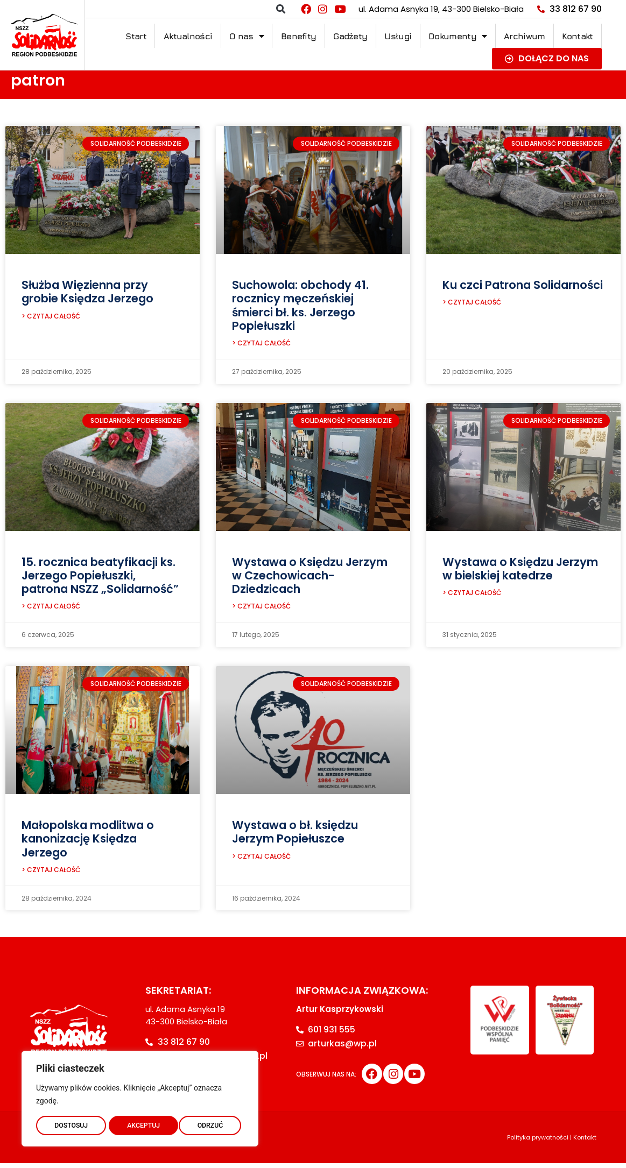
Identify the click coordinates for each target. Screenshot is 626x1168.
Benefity (298, 36)
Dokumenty (457, 36)
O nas (246, 36)
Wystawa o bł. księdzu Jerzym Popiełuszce (295, 835)
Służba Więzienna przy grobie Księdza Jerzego (87, 291)
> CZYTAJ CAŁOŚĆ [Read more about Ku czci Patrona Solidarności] (471, 303)
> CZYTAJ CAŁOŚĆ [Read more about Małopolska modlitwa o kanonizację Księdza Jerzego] (51, 874)
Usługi (397, 36)
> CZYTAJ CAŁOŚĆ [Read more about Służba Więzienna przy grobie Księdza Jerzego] (51, 317)
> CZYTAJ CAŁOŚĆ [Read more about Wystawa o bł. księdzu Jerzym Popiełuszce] (261, 861)
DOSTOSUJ (71, 1123)
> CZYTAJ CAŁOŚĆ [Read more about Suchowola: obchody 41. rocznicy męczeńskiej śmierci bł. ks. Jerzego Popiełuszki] (261, 344)
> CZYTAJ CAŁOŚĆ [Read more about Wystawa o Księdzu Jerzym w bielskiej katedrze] (471, 595)
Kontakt (577, 36)
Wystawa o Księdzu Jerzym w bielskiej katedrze (520, 570)
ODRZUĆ (139, 1123)
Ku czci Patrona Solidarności (522, 285)
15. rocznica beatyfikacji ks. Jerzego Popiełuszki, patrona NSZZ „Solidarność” (100, 577)
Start (135, 36)
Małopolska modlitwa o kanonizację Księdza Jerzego (88, 841)
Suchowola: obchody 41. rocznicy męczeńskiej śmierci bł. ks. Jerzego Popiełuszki (300, 305)
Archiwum (524, 36)
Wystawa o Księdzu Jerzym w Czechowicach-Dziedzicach (310, 577)
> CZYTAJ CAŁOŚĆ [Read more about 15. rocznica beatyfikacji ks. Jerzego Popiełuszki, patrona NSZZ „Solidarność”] (51, 609)
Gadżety (350, 36)
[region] (140, 1096)
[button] (281, 9)
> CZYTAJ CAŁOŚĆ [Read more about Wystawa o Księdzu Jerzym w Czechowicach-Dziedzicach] (261, 609)
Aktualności (188, 36)
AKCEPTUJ (209, 1123)
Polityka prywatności (537, 1142)
